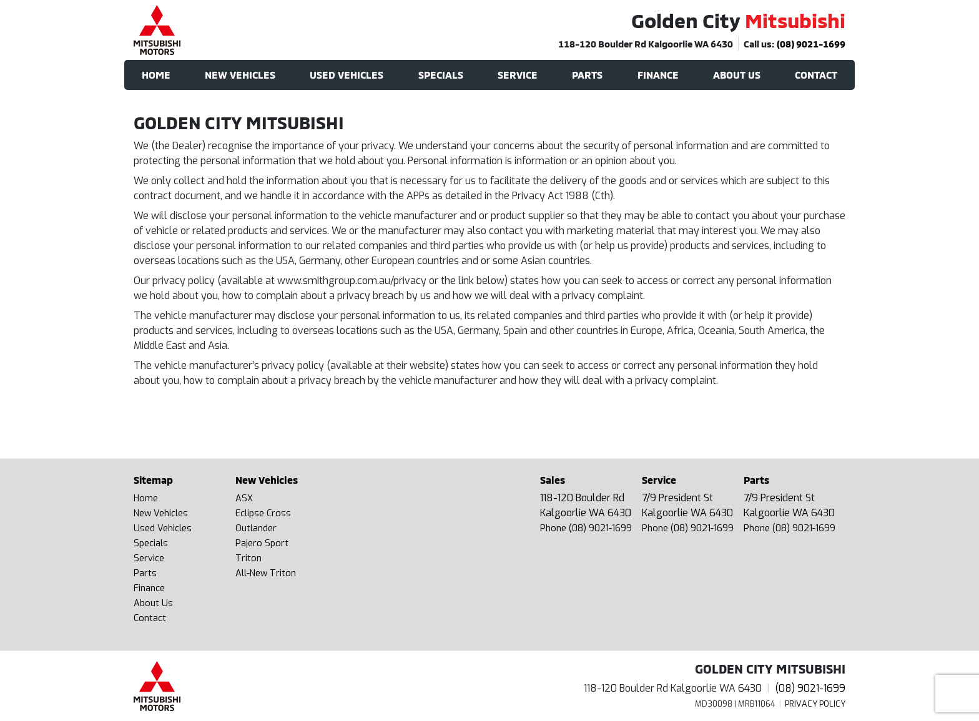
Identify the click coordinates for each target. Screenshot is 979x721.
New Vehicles (161, 513)
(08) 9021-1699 (811, 43)
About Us (153, 603)
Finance (149, 588)
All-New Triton (265, 573)
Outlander (256, 528)
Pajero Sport (261, 543)
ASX (244, 498)
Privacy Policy (815, 704)
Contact (150, 618)
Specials (151, 543)
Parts (145, 573)
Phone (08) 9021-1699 (586, 528)
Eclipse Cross (263, 513)
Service (149, 558)
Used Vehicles (163, 528)
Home (146, 498)
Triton (248, 558)
